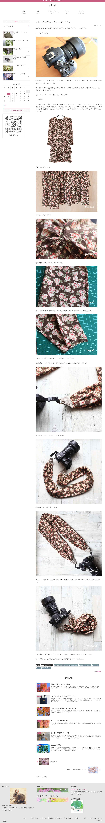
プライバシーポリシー (96, 818)
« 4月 (4, 105)
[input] (16, 26)
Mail (84, 818)
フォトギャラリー (35, 818)
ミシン (38, 667)
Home (24, 818)
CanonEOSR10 (58, 665)
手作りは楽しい (46, 667)
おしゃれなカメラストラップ (71, 665)
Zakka (50, 665)
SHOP (77, 818)
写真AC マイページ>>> (78, 789)
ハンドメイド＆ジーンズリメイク (53, 818)
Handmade (44, 665)
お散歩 (81, 665)
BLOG (68, 818)
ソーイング (95, 665)
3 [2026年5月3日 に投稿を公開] (28, 91)
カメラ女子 (88, 665)
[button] (28, 26)
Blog (38, 665)
